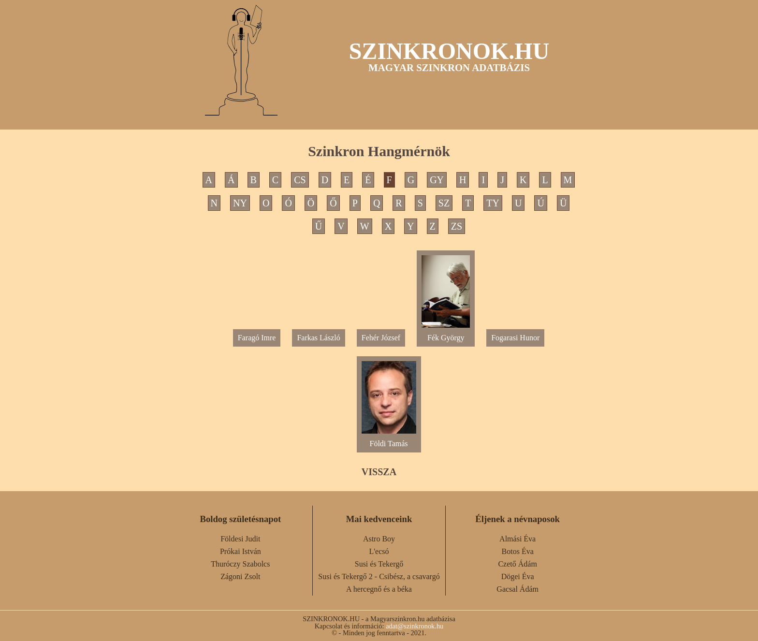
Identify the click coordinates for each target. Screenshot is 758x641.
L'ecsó (379, 551)
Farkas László (318, 338)
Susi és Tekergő (379, 564)
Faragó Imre (257, 338)
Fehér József (381, 338)
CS (300, 180)
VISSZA (379, 472)
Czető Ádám (517, 564)
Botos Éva (518, 551)
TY (492, 203)
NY (240, 203)
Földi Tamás (389, 440)
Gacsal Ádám (517, 589)
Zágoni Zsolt (240, 576)
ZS (456, 226)
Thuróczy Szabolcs (240, 564)
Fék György (446, 334)
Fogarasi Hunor (515, 338)
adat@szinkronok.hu (414, 626)
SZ (444, 203)
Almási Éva (517, 539)
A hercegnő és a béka (379, 589)
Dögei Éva (517, 576)
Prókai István (240, 551)
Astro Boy (379, 539)
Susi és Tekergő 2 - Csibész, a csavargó (378, 576)
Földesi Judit (240, 539)
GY (437, 180)
